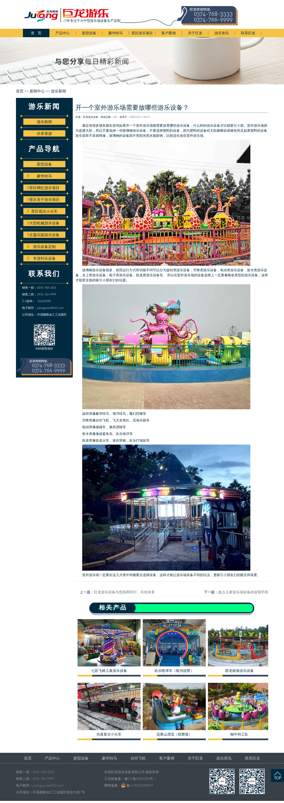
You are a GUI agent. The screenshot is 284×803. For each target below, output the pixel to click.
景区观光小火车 (42, 211)
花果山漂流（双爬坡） (174, 734)
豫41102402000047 (139, 785)
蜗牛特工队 (239, 734)
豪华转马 (115, 33)
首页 (28, 758)
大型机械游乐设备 (43, 223)
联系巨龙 (248, 33)
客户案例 (168, 33)
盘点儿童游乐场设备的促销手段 (243, 592)
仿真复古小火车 (109, 734)
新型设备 (89, 33)
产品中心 (62, 33)
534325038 (43, 301)
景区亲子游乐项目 (43, 199)
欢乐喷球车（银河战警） (174, 671)
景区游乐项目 (142, 33)
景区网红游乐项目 (43, 187)
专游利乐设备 (41, 258)
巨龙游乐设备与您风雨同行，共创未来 (124, 592)
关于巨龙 (195, 33)
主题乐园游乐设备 (43, 234)
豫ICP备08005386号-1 (140, 779)
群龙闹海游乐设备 (239, 671)
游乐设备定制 (41, 246)
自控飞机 (138, 758)
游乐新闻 (58, 91)
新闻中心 (37, 91)
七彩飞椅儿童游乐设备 (109, 671)
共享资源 (44, 133)
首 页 (36, 33)
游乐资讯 (221, 33)
